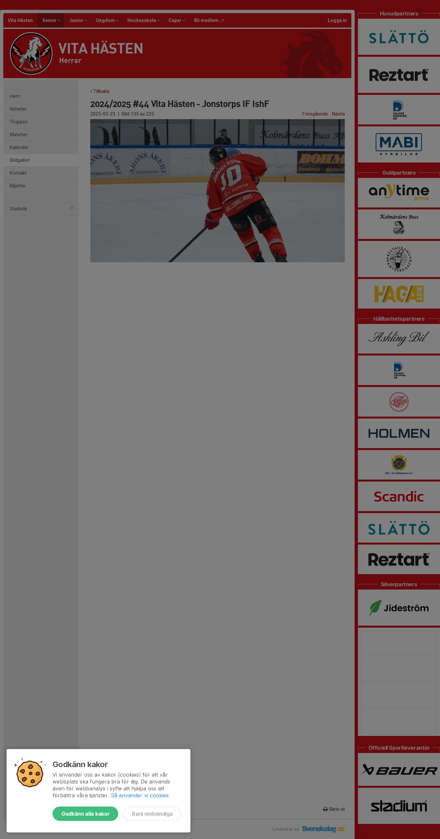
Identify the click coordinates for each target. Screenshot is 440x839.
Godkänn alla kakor (85, 813)
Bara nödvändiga (152, 813)
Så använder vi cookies (140, 795)
